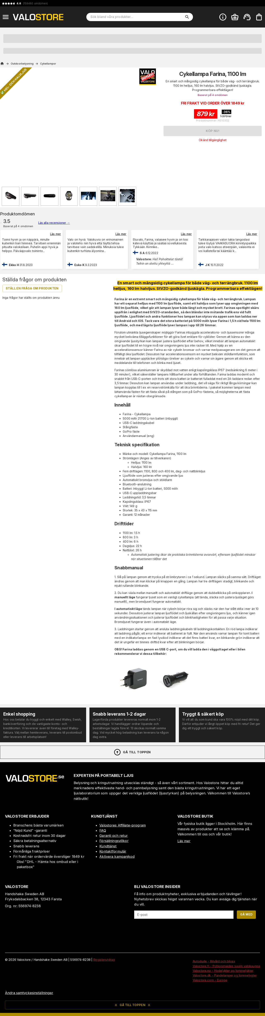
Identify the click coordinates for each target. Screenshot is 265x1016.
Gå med (246, 914)
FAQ (102, 830)
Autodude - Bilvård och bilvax (214, 961)
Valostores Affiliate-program (122, 825)
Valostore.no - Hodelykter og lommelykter (223, 971)
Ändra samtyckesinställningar (29, 993)
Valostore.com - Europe (210, 980)
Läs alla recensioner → (54, 222)
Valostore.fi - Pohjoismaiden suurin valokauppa (226, 966)
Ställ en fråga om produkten (32, 288)
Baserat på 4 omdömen (213, 95)
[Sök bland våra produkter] (136, 17)
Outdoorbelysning (22, 63)
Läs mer (55, 234)
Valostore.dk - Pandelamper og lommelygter (225, 975)
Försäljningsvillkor (114, 841)
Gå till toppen (132, 752)
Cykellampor (48, 63)
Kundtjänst (108, 846)
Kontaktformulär (112, 851)
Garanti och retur (113, 836)
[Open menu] (5, 17)
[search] (187, 17)
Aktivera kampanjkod (117, 856)
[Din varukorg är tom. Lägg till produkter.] (259, 17)
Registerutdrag (104, 960)
